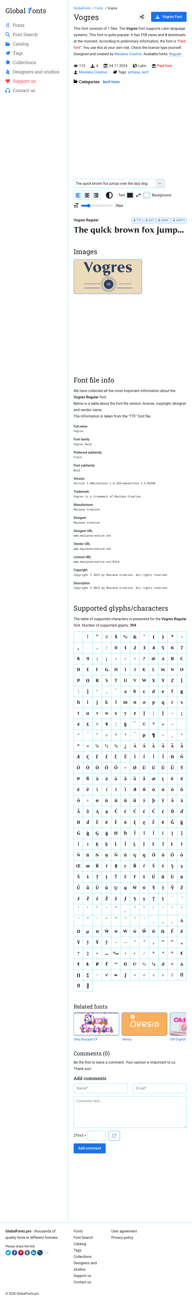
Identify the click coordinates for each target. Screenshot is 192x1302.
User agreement (124, 1231)
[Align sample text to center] (87, 195)
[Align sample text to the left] (78, 195)
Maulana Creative (128, 54)
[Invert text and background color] (138, 195)
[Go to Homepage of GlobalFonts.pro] (82, 8)
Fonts (78, 1231)
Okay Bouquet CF (86, 1039)
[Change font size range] (97, 205)
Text (126, 195)
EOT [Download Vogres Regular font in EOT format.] (149, 220)
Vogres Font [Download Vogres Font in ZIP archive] (169, 17)
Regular (175, 54)
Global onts (25, 10)
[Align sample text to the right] (95, 195)
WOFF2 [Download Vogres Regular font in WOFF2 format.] (179, 220)
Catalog (80, 1244)
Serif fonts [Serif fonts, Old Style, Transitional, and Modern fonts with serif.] (111, 82)
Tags (78, 1250)
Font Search (83, 1237)
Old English (178, 1039)
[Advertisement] (33, 130)
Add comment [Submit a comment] (89, 1148)
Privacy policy (122, 1237)
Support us (82, 1276)
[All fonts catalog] (99, 8)
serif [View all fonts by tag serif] (145, 72)
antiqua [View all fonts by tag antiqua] (134, 72)
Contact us (82, 1282)
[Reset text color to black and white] (109, 195)
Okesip (127, 1039)
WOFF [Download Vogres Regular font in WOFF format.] (163, 220)
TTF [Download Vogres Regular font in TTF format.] (137, 220)
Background (157, 195)
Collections (83, 1257)
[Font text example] (115, 183)
